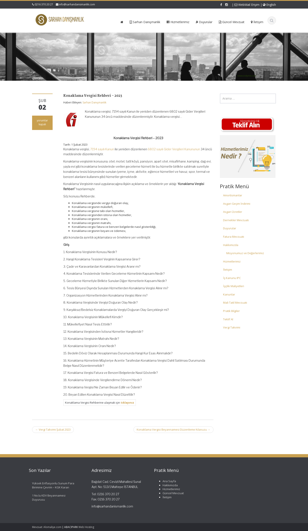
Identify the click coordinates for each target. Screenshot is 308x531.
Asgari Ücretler (232, 212)
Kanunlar (229, 294)
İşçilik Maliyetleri (233, 286)
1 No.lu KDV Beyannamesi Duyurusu (45, 497)
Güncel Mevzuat (169, 493)
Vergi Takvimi (231, 327)
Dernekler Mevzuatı (236, 220)
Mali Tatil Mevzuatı (235, 302)
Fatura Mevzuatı (233, 237)
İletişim (227, 269)
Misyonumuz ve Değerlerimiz (245, 253)
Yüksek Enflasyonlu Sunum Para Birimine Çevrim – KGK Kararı (49, 485)
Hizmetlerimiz (232, 261)
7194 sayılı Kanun (102, 149)
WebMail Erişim (246, 5)
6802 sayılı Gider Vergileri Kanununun (174, 149)
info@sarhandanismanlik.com (77, 4)
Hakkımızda (230, 245)
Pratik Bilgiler (231, 311)
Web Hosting (86, 527)
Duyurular (229, 228)
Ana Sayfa (165, 481)
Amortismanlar (232, 195)
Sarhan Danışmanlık (94, 102)
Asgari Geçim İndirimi (236, 204)
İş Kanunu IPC (232, 278)
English (269, 5)
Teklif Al (228, 319)
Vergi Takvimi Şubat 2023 (53, 429)
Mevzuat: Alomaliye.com (46, 527)
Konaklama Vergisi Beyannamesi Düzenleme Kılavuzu (173, 429)
